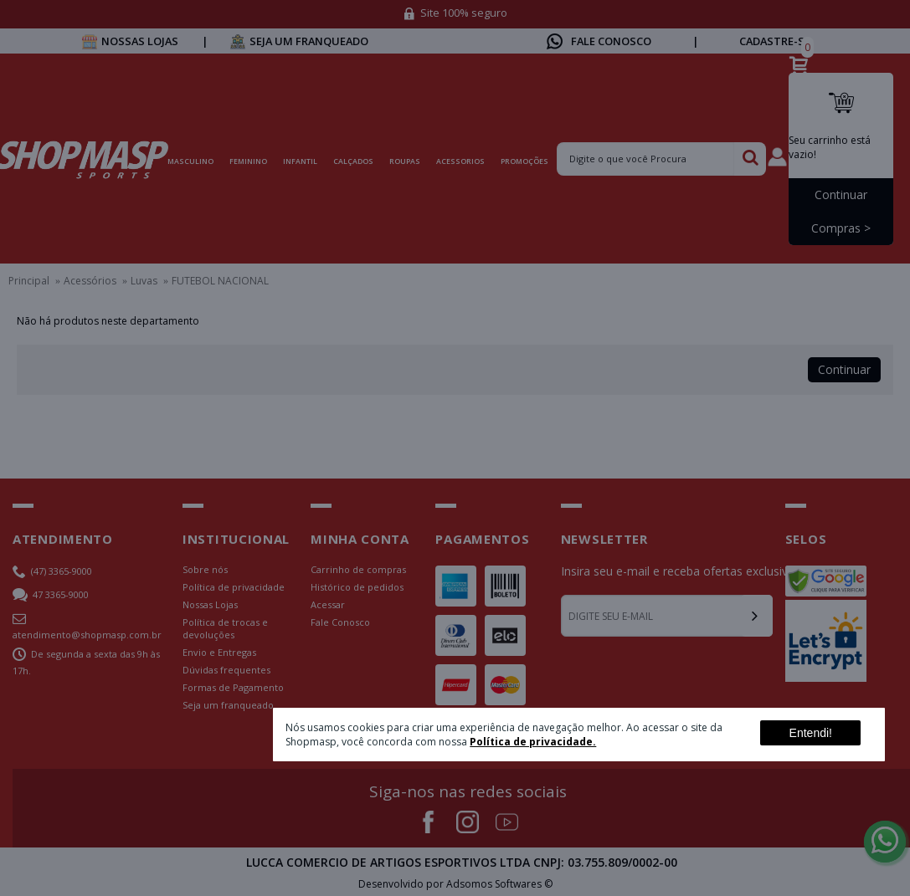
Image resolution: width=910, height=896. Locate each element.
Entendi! (810, 733)
